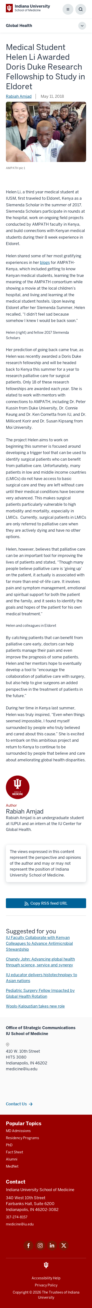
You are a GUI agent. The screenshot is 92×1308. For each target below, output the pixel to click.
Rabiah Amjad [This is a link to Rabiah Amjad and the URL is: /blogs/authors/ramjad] (19, 96)
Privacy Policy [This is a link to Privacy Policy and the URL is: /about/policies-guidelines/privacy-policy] (46, 1285)
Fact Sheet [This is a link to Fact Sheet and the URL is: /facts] (14, 1152)
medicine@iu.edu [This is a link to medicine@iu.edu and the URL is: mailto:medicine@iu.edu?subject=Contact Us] (20, 1224)
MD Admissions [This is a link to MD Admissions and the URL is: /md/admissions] (18, 1131)
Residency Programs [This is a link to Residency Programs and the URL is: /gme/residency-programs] (22, 1138)
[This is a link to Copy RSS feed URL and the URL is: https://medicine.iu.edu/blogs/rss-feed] (46, 903)
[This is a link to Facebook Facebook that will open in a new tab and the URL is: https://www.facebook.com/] (28, 1249)
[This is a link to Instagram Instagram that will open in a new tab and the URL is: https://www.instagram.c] (40, 1249)
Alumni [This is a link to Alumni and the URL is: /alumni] (11, 1159)
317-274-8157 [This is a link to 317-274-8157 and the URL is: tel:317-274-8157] (16, 1217)
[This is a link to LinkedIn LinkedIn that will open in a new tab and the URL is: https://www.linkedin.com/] (52, 1249)
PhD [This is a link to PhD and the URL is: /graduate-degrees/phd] (9, 1145)
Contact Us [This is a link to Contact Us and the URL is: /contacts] (16, 1103)
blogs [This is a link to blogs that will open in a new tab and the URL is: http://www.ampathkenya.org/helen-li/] (45, 262)
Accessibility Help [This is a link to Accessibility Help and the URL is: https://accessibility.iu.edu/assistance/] (46, 1278)
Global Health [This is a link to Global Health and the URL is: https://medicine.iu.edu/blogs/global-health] (19, 25)
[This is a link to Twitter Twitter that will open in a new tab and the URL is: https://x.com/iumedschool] (64, 1249)
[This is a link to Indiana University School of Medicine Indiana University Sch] (28, 8)
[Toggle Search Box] (80, 9)
